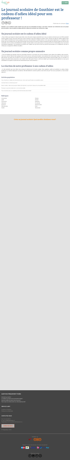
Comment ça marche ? (6, 397)
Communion (4, 101)
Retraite (36, 99)
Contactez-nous (8, 426)
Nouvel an (3, 104)
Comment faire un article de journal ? (9, 82)
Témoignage (37, 107)
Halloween (3, 102)
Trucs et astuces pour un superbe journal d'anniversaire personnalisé (16, 90)
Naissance (37, 101)
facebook (3, 22)
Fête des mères (38, 104)
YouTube (33, 455)
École (67, 23)
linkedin (9, 22)
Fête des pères (4, 106)
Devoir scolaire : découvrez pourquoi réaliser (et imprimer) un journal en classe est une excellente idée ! (23, 85)
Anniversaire (4, 98)
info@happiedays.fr (10, 420)
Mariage (36, 98)
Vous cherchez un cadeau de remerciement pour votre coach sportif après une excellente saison (22, 80)
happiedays (5, 2)
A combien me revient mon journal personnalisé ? (12, 398)
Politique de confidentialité (7, 411)
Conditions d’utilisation (6, 409)
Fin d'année (37, 102)
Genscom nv (19, 421)
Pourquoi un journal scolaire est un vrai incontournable (13, 88)
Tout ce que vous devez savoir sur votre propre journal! (13, 401)
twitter (6, 22)
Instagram (40, 455)
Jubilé (2, 99)
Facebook (29, 455)
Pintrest (36, 455)
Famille (2, 107)
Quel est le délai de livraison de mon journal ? (11, 400)
